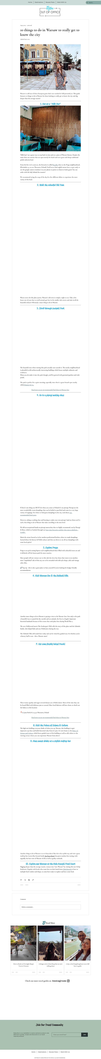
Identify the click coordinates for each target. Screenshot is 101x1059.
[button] (38, 2)
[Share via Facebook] (21, 880)
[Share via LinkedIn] (29, 880)
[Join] (84, 1035)
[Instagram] (68, 981)
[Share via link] (33, 880)
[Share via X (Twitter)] (25, 880)
